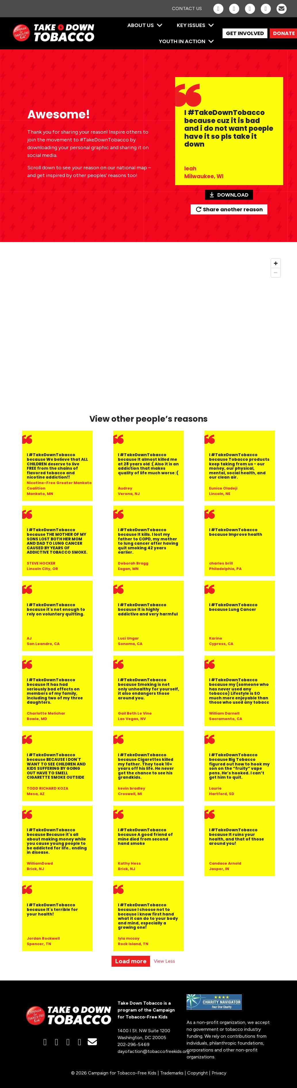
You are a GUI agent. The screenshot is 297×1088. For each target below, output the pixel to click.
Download (229, 195)
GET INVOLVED (245, 33)
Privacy (219, 1073)
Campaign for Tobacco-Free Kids (122, 1073)
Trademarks (171, 1073)
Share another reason (229, 209)
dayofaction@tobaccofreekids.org (153, 1051)
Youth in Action (182, 41)
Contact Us (187, 8)
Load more (131, 961)
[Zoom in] (275, 263)
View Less (164, 961)
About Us (140, 25)
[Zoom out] (275, 272)
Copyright (197, 1073)
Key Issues (191, 25)
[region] (148, 331)
